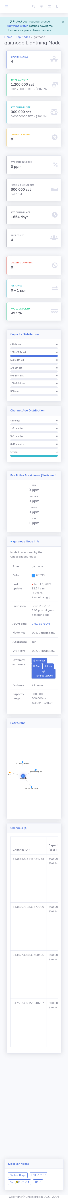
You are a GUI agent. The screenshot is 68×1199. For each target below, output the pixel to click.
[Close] (63, 21)
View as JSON (41, 624)
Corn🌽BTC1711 (19, 1182)
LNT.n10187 (38, 1175)
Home (8, 37)
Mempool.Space (43, 674)
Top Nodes (23, 37)
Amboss (39, 660)
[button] (34, 6)
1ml (36, 666)
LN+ (48, 666)
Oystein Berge (18, 1175)
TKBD (38, 1182)
